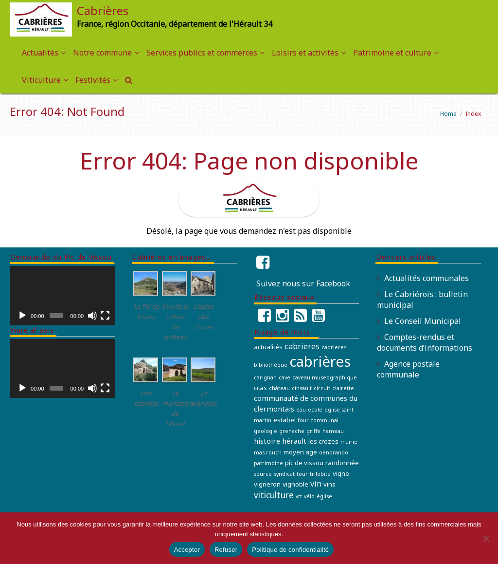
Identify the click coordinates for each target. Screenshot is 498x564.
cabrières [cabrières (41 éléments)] (320, 361)
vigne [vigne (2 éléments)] (341, 473)
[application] (62, 295)
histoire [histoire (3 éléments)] (267, 441)
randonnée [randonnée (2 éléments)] (342, 462)
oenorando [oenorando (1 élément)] (333, 452)
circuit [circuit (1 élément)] (322, 388)
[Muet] (92, 315)
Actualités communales (426, 278)
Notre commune (102, 52)
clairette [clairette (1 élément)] (343, 388)
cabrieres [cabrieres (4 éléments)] (302, 346)
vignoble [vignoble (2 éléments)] (295, 484)
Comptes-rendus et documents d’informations (424, 342)
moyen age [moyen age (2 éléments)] (300, 452)
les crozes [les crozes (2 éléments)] (323, 441)
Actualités (40, 52)
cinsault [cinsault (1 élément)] (302, 388)
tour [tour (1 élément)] (302, 473)
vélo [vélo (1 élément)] (309, 496)
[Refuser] (486, 538)
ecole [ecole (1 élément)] (315, 409)
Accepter (187, 549)
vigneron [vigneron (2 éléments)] (267, 484)
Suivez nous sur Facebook (303, 283)
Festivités (92, 80)
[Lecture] (22, 315)
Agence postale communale (408, 369)
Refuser (225, 549)
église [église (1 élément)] (324, 496)
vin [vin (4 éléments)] (315, 483)
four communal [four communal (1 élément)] (318, 420)
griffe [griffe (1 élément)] (313, 431)
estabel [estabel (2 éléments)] (284, 419)
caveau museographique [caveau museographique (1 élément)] (324, 377)
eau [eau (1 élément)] (301, 409)
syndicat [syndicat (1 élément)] (284, 473)
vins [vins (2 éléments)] (329, 484)
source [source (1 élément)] (263, 473)
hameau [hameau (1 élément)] (333, 431)
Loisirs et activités (305, 52)
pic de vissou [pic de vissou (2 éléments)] (304, 462)
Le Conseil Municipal (422, 321)
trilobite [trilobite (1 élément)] (320, 473)
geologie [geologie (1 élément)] (265, 431)
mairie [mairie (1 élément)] (348, 441)
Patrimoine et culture (392, 52)
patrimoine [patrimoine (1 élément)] (268, 463)
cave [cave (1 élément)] (284, 377)
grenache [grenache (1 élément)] (291, 431)
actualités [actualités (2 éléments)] (268, 346)
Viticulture (41, 80)
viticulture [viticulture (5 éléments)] (274, 495)
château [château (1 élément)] (279, 388)
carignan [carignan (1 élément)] (265, 377)
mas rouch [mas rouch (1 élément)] (268, 452)
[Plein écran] (105, 315)
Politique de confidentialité (290, 549)
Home (448, 114)
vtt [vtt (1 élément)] (299, 496)
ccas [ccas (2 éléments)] (260, 387)
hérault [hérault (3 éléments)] (294, 441)
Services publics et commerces (201, 52)
